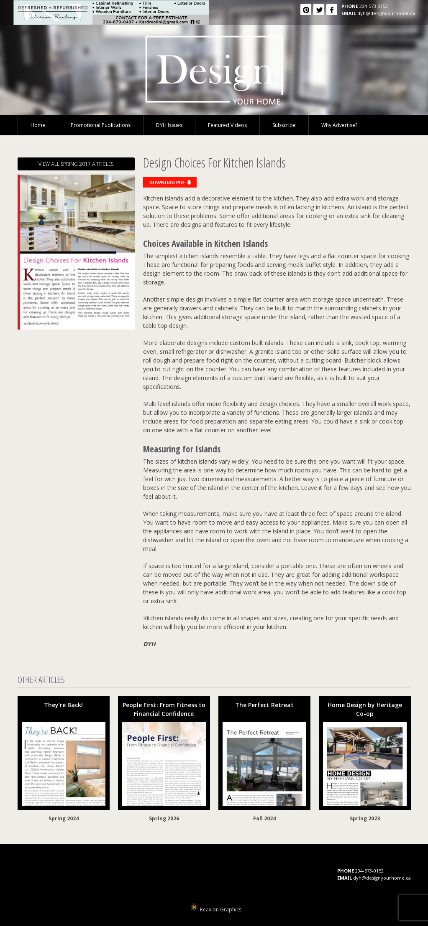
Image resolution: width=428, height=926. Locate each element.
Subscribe (284, 125)
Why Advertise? (339, 125)
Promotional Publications (101, 125)
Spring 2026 (164, 818)
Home (38, 125)
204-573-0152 (373, 6)
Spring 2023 (365, 818)
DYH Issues (169, 125)
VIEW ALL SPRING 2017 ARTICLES (75, 163)
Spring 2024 (64, 818)
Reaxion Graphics (220, 909)
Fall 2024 (264, 818)
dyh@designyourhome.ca (386, 13)
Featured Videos (227, 125)
